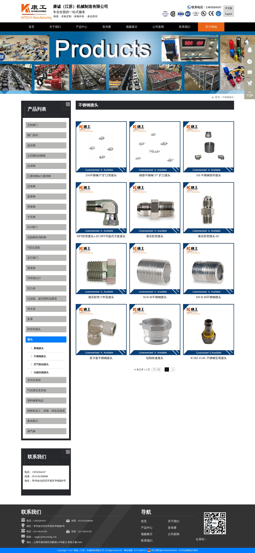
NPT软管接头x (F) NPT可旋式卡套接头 (101, 236)
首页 (217, 97)
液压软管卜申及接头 (101, 297)
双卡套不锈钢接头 (101, 358)
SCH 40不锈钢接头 (154, 297)
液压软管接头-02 (208, 236)
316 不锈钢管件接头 (208, 175)
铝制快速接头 (154, 358)
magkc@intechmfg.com (45, 536)
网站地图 (128, 550)
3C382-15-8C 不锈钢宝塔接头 (208, 358)
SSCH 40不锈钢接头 (208, 297)
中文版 (228, 8)
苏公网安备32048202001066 (162, 550)
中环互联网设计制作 (188, 550)
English (228, 14)
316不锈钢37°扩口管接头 (101, 175)
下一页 (156, 369)
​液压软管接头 (154, 236)
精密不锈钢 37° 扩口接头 (154, 175)
